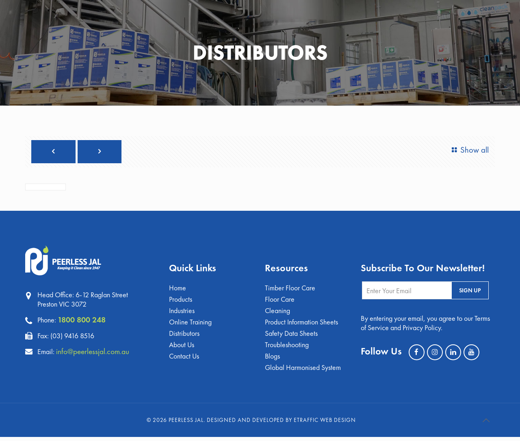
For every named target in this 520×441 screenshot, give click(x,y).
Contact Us (184, 359)
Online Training (190, 324)
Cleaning (277, 312)
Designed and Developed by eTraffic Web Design (281, 424)
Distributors (184, 336)
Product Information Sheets (301, 324)
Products (180, 300)
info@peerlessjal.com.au (94, 351)
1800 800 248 (82, 320)
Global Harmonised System (303, 371)
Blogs (272, 359)
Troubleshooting (287, 347)
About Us (182, 347)
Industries (182, 312)
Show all (468, 150)
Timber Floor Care (290, 289)
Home (177, 289)
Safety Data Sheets (291, 336)
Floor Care (280, 300)
